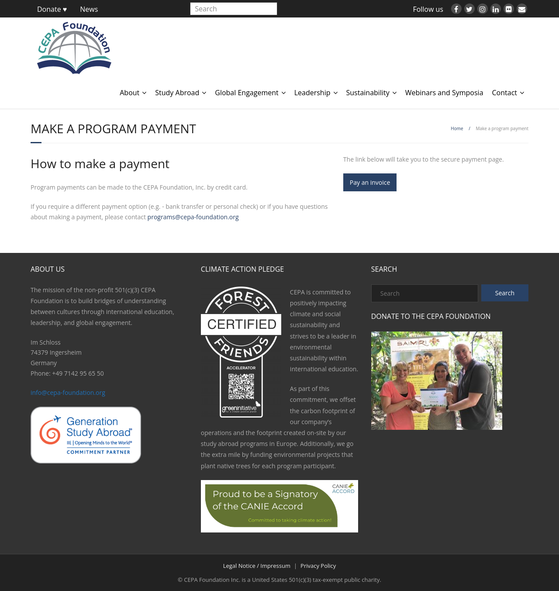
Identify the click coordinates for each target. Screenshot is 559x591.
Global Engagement (246, 92)
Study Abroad (177, 92)
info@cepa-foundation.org (68, 392)
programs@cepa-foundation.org (193, 217)
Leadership (312, 92)
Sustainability (368, 92)
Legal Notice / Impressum (256, 566)
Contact (504, 92)
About (129, 92)
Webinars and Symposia (444, 92)
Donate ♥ (52, 9)
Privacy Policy (318, 566)
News (89, 9)
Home (457, 128)
